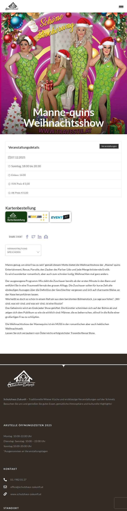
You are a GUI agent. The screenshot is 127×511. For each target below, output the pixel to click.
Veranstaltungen (109, 146)
